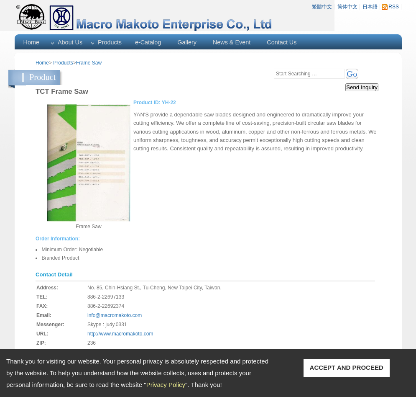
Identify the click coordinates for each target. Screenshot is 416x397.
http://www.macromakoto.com (120, 334)
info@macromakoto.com (114, 315)
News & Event (231, 42)
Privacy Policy (165, 384)
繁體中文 (322, 7)
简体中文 (347, 7)
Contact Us (281, 42)
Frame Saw (89, 63)
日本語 (370, 7)
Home (31, 42)
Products (110, 42)
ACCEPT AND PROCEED (346, 367)
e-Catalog (148, 42)
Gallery (187, 42)
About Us (70, 42)
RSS (393, 7)
